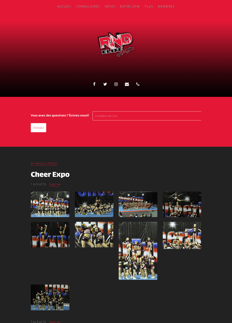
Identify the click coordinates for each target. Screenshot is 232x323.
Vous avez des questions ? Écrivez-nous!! (60, 115)
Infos (110, 7)
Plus (149, 7)
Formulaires (88, 7)
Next (52, 184)
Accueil (64, 7)
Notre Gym (130, 7)
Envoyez (38, 128)
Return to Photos (46, 163)
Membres (166, 7)
